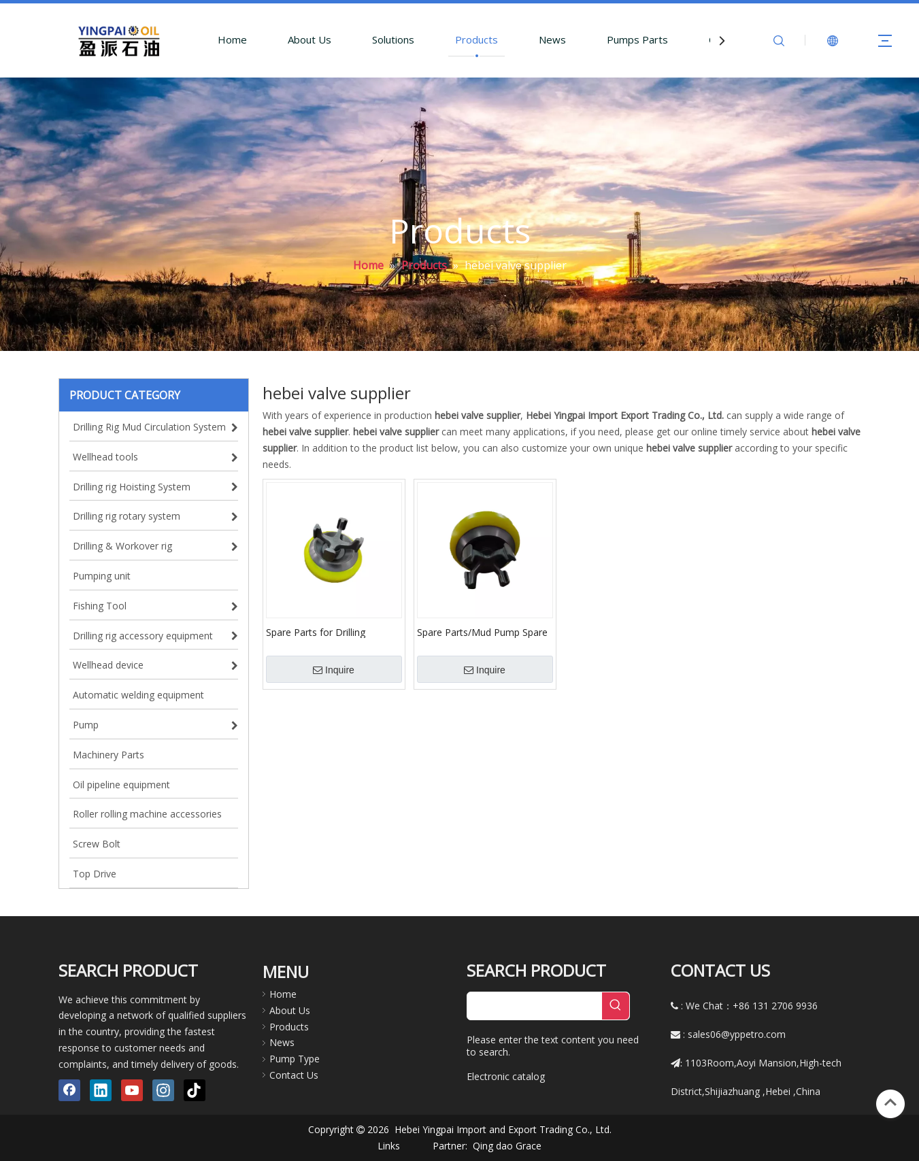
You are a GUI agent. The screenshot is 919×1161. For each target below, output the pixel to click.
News (552, 39)
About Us (309, 39)
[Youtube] (132, 1090)
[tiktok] (194, 1090)
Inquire (333, 669)
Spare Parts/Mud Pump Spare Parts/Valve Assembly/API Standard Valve (482, 632)
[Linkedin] (101, 1090)
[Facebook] (69, 1090)
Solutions (393, 39)
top (890, 1102)
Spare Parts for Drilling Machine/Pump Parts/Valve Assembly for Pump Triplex (325, 632)
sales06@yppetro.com (737, 1034)
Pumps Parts (637, 39)
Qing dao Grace (507, 1145)
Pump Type (294, 1058)
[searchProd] (534, 1006)
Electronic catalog (506, 1076)
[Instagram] (163, 1090)
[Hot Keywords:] (615, 1006)
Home (232, 39)
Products (476, 39)
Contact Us (293, 1075)
